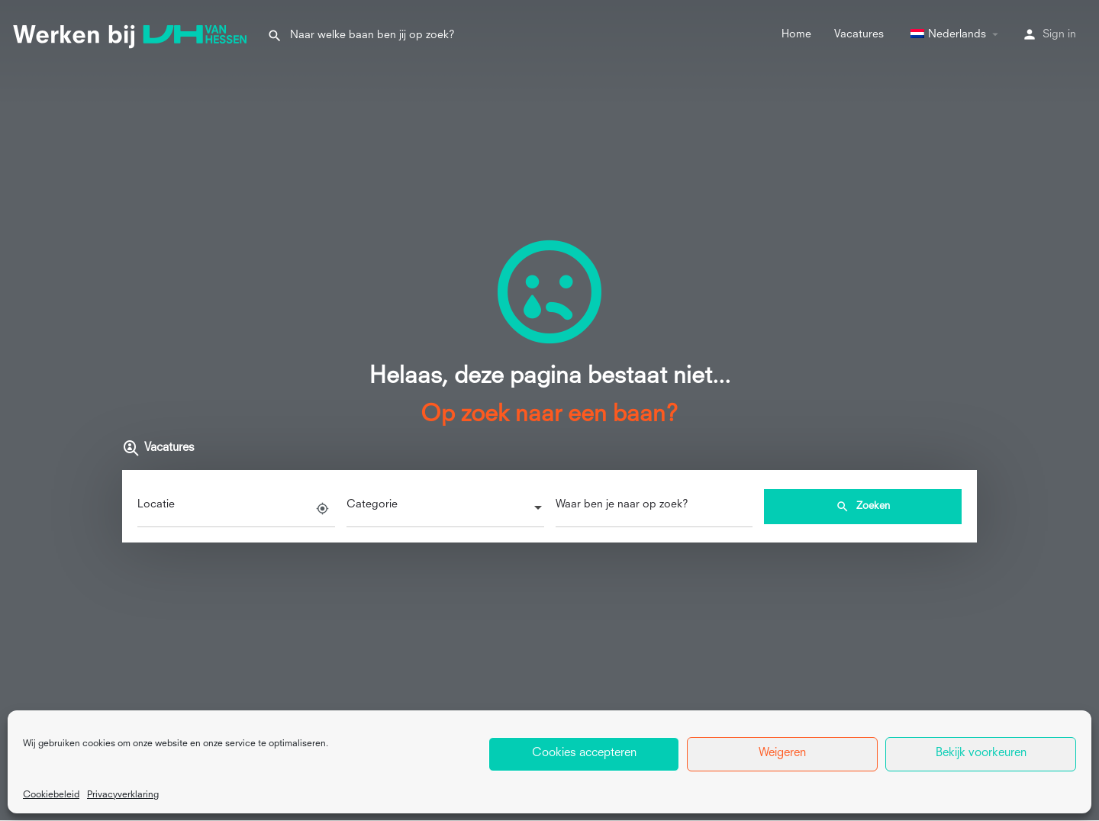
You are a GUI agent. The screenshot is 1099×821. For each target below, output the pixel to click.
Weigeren (782, 753)
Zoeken (863, 507)
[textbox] (445, 509)
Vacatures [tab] (158, 448)
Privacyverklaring (123, 795)
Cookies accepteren (584, 753)
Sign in (1059, 34)
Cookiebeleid (51, 795)
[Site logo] (133, 33)
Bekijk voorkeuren (981, 753)
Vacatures (859, 34)
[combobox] (445, 509)
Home (796, 34)
